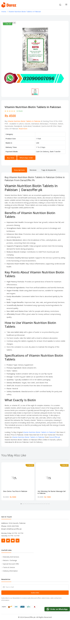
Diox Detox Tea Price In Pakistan (15, 491)
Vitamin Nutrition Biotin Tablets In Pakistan (24, 121)
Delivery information (10, 571)
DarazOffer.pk (54, 437)
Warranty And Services (11, 557)
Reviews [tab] (33, 170)
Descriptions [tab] (19, 170)
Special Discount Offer (11, 564)
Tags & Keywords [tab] (48, 170)
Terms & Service (9, 567)
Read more (23, 128)
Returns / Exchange (10, 560)
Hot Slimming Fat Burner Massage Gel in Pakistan (51, 492)
